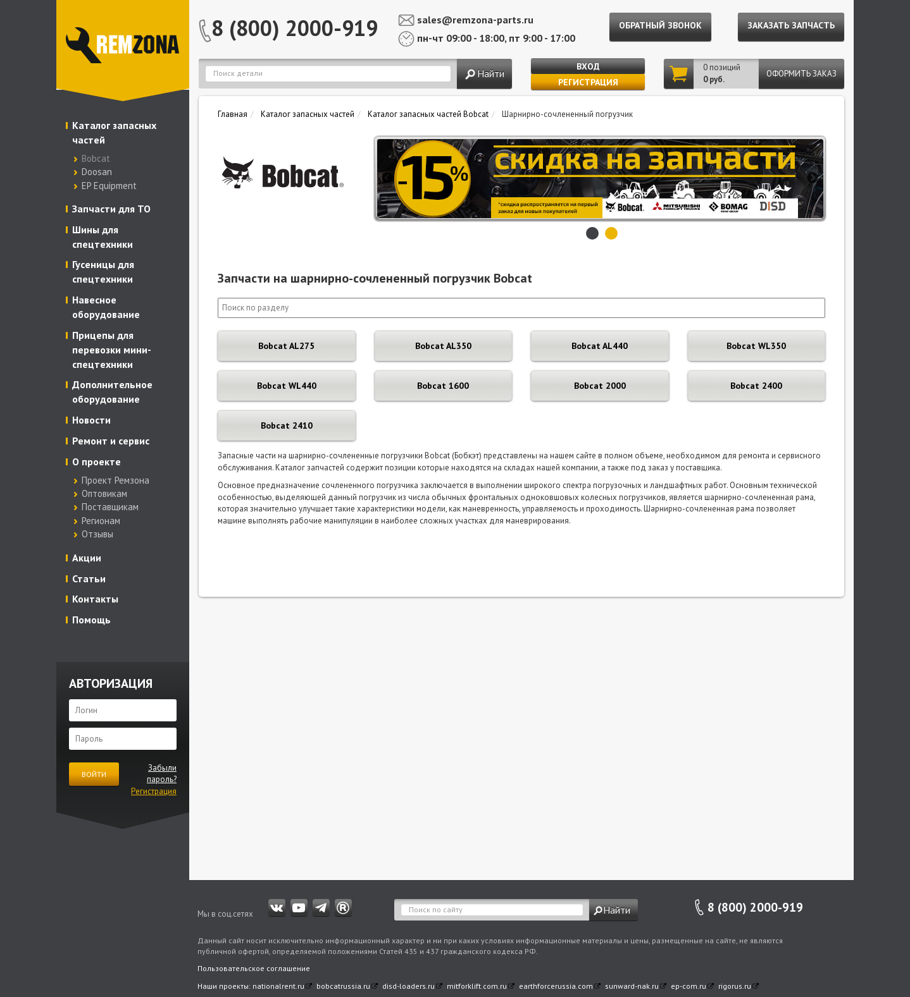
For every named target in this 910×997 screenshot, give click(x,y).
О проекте (96, 461)
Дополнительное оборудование (112, 391)
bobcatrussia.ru (343, 986)
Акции (86, 557)
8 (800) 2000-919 (294, 28)
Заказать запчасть (791, 25)
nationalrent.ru (278, 986)
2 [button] (611, 233)
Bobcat (96, 158)
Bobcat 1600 (443, 385)
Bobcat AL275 (286, 346)
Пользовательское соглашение (253, 968)
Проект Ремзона (115, 480)
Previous (387, 178)
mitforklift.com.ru (477, 986)
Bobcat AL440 (599, 346)
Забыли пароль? (162, 773)
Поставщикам (110, 507)
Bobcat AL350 (443, 346)
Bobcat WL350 (756, 346)
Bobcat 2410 (287, 425)
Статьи (89, 578)
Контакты (95, 598)
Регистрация (588, 82)
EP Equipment (109, 186)
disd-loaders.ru (408, 986)
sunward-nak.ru (632, 986)
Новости (91, 419)
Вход (588, 66)
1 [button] (592, 233)
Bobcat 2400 (756, 385)
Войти (94, 774)
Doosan (97, 172)
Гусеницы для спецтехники (103, 271)
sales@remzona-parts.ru (475, 19)
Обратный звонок (660, 25)
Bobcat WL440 (286, 385)
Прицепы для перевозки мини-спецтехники (111, 349)
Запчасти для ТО (111, 208)
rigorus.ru (734, 986)
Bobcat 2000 (600, 385)
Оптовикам (104, 493)
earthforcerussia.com (556, 986)
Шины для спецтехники (102, 236)
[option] (611, 178)
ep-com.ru (688, 986)
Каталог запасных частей (114, 132)
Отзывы (97, 534)
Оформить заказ (801, 73)
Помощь (91, 619)
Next (812, 178)
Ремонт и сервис (110, 440)
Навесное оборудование (106, 307)
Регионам (101, 521)
